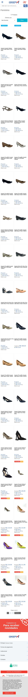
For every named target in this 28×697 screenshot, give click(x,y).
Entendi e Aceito (9, 693)
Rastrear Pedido (9, 643)
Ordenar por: (8, 17)
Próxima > (17, 613)
